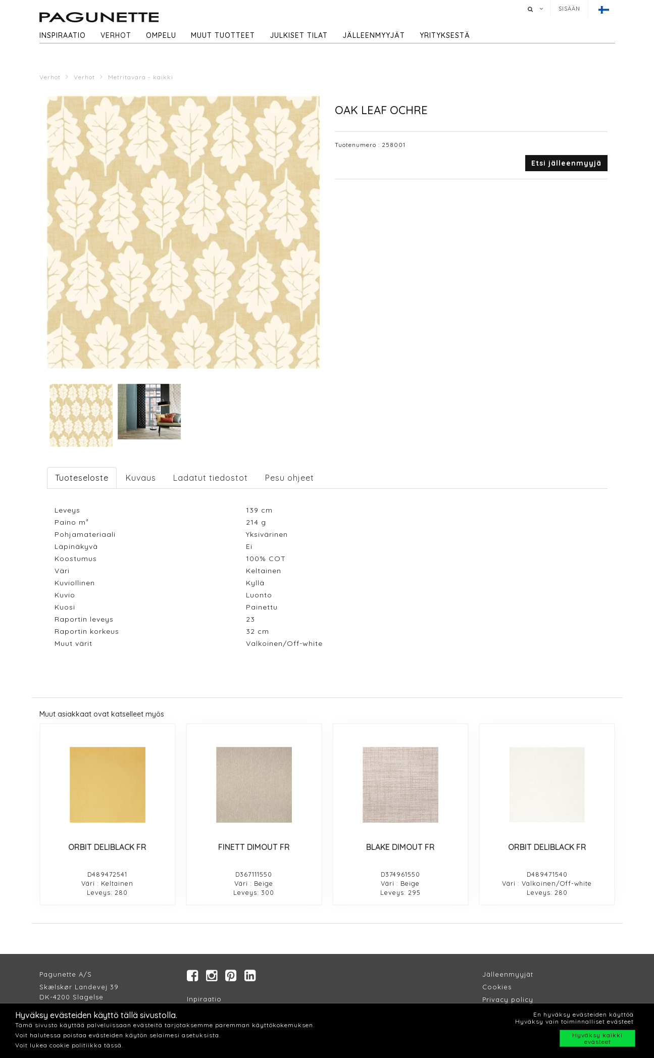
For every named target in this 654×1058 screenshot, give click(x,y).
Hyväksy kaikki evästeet (597, 1038)
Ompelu (161, 35)
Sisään (569, 8)
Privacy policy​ (507, 1000)
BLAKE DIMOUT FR (400, 847)
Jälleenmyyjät (373, 35)
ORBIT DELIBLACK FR (107, 847)
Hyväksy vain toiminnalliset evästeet (574, 1021)
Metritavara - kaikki (140, 77)
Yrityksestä (445, 35)
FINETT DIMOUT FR (254, 847)
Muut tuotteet (223, 35)
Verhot (115, 35)
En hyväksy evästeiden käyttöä (583, 1014)
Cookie (495, 987)
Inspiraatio (62, 35)
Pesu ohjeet (289, 478)
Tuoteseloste (82, 478)
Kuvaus (141, 478)
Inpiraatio (204, 999)
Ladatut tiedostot (210, 478)
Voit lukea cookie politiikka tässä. (69, 1045)
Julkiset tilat (299, 35)
